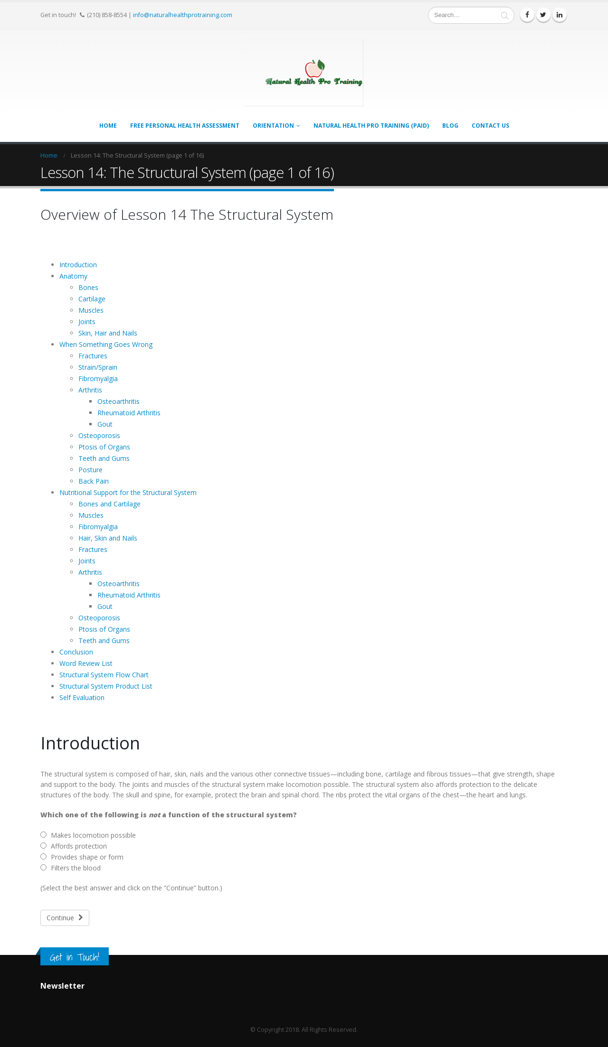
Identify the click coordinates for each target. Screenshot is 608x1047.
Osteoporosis (99, 435)
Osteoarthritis (118, 401)
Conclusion (76, 651)
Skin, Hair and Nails (107, 332)
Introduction (78, 264)
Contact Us (490, 126)
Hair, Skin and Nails (107, 537)
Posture (90, 469)
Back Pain (93, 481)
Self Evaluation (81, 697)
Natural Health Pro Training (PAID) (371, 126)
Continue (65, 917)
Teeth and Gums (104, 458)
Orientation (273, 126)
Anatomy (73, 275)
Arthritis (90, 389)
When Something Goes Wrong (105, 344)
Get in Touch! (74, 957)
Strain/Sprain (97, 367)
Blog (450, 126)
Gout (105, 424)
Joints (86, 321)
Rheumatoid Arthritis (129, 412)
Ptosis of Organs (104, 446)
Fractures (92, 355)
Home (108, 126)
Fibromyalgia (98, 378)
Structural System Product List (105, 686)
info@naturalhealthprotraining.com (182, 14)
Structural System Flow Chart (104, 674)
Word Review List (86, 663)
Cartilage (91, 298)
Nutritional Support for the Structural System (128, 492)
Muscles (91, 310)
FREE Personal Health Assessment (184, 126)
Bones (88, 287)
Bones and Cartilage (109, 503)
